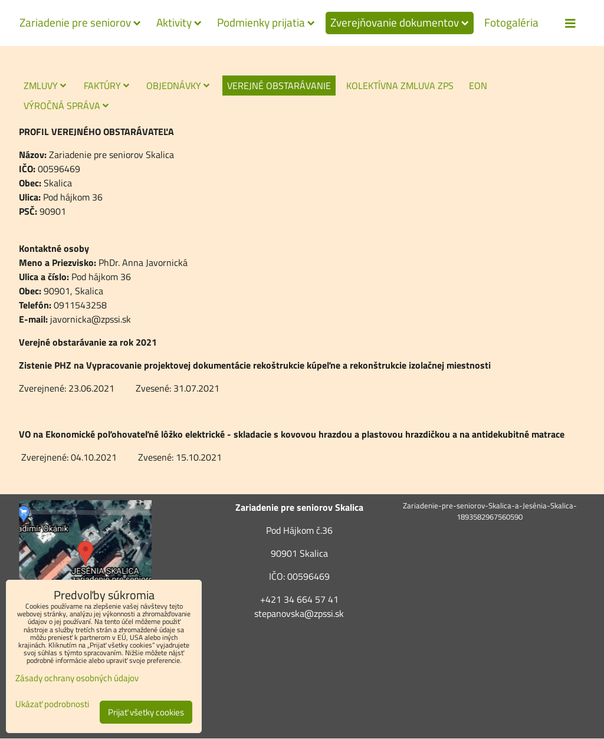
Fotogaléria (511, 22)
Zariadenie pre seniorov (80, 22)
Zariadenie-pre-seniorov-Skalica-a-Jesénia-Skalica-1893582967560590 (490, 511)
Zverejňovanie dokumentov (399, 22)
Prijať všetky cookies (146, 712)
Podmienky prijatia (266, 22)
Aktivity (179, 22)
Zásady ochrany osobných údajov (77, 678)
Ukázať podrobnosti (52, 704)
